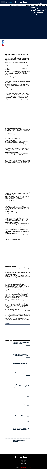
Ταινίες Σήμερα (23, 463)
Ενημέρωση (34, 5)
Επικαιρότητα (22, 5)
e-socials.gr (30, 467)
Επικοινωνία (40, 5)
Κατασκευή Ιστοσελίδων (24, 467)
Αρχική (6, 5)
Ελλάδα (17, 5)
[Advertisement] (17, 331)
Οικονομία (28, 5)
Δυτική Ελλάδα (11, 5)
